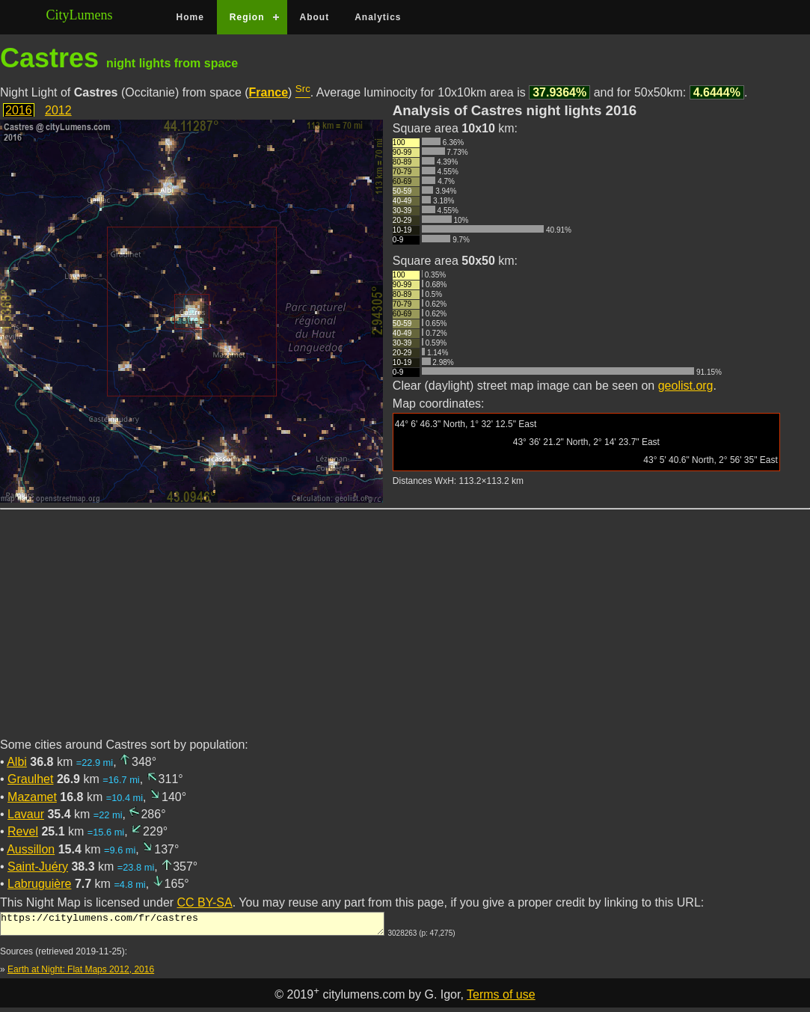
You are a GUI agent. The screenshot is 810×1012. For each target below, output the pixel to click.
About (315, 17)
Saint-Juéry (37, 866)
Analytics (378, 17)
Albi (17, 761)
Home (190, 17)
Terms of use (501, 999)
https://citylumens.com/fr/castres (192, 926)
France (268, 92)
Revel (22, 831)
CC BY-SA (205, 902)
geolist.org (686, 385)
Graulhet (30, 779)
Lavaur (25, 814)
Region (247, 17)
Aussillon (31, 849)
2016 (18, 110)
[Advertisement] (405, 632)
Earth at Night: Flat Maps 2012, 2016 (80, 974)
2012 (58, 110)
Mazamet (32, 797)
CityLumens (79, 14)
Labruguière (39, 883)
